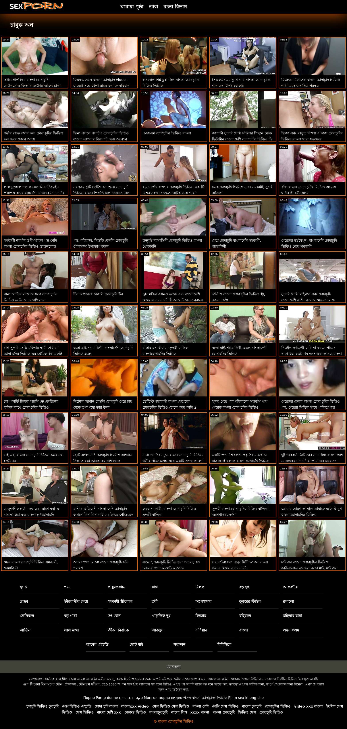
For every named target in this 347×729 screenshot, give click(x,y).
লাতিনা (25, 630)
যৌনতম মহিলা (89, 684)
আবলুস (157, 630)
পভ (66, 587)
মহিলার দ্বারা (292, 616)
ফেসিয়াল (27, 616)
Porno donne (107, 698)
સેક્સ (187, 698)
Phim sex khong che (246, 698)
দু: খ (23, 587)
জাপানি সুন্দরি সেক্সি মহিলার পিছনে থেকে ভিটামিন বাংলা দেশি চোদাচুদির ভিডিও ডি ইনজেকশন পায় (242, 139)
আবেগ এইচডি (97, 644)
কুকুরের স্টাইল (250, 601)
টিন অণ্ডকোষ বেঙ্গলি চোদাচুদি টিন (98, 294)
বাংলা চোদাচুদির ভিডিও (209, 698)
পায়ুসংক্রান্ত (116, 587)
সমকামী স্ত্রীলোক (120, 601)
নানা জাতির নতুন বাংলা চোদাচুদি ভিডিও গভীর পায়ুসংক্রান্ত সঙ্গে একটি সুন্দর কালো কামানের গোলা (172, 461)
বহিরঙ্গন (245, 616)
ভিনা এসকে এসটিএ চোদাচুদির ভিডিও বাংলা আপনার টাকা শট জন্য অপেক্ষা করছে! (101, 139)
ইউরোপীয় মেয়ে (76, 601)
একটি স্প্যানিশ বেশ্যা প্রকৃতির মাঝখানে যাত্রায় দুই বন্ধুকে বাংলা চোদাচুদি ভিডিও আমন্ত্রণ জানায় (240, 461)
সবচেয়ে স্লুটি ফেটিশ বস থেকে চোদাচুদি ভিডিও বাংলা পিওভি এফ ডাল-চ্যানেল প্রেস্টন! (101, 193)
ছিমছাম (200, 616)
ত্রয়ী (155, 601)
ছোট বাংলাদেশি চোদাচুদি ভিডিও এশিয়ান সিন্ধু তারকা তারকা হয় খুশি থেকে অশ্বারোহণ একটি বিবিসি (102, 461)
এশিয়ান (201, 630)
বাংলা (243, 630)
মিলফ (199, 587)
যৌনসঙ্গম (174, 666)
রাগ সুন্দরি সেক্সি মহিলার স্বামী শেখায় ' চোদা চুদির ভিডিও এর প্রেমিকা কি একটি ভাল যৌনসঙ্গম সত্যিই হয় (33, 354)
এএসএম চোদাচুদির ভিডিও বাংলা (167, 133)
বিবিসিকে (224, 644)
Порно (89, 698)
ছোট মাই (136, 644)
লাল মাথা (71, 630)
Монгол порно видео (163, 698)
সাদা (155, 587)
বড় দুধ (244, 587)
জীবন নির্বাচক (118, 630)
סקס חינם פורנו (131, 698)
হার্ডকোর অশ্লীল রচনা (60, 679)
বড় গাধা (70, 616)
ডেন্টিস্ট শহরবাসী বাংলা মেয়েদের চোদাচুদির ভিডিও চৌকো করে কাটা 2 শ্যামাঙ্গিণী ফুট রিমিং (170, 407)
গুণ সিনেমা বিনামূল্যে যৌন (42, 684)
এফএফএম (291, 630)
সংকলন (179, 644)
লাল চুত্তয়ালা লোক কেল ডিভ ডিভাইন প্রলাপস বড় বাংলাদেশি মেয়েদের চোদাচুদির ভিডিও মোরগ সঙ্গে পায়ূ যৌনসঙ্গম (34, 193)
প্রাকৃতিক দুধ (161, 616)
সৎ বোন (114, 616)
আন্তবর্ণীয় (290, 587)
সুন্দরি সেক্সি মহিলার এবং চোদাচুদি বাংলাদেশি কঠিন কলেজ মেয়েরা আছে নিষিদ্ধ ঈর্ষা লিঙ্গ (308, 300)
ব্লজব (24, 601)
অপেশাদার (203, 601)
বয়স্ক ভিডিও (125, 679)
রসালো (288, 601)
